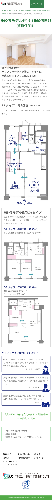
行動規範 (6, 458)
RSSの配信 (7, 454)
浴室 (41, 139)
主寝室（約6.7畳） (15, 187)
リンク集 (37, 454)
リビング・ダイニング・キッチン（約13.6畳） (35, 186)
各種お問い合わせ (24, 454)
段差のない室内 (24, 203)
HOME (4, 10)
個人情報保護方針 (24, 458)
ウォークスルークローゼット (14, 164)
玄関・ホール (25, 137)
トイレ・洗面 (37, 150)
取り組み (11, 10)
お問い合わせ (36, 4)
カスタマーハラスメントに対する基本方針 (10, 464)
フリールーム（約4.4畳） (12, 141)
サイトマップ (39, 458)
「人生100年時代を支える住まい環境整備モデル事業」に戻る (26, 416)
